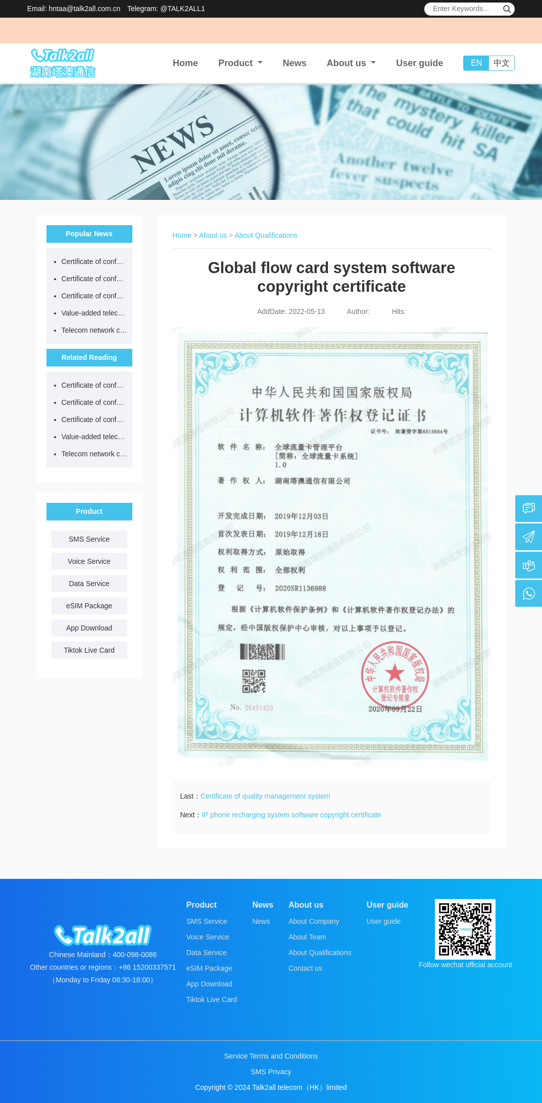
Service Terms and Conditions (271, 1056)
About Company (313, 921)
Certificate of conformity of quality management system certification (94, 261)
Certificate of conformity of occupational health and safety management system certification (94, 279)
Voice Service (89, 561)
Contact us (305, 968)
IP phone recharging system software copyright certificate (291, 815)
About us (213, 235)
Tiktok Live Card (89, 650)
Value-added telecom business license (94, 313)
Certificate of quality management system (265, 796)
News (295, 63)
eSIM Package (89, 606)
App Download (89, 628)
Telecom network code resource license (94, 330)
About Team (307, 937)
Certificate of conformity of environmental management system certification (94, 296)
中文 (502, 63)
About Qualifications (266, 235)
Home (185, 63)
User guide (419, 63)
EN (476, 63)
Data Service (89, 584)
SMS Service (89, 539)
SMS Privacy (271, 1072)
